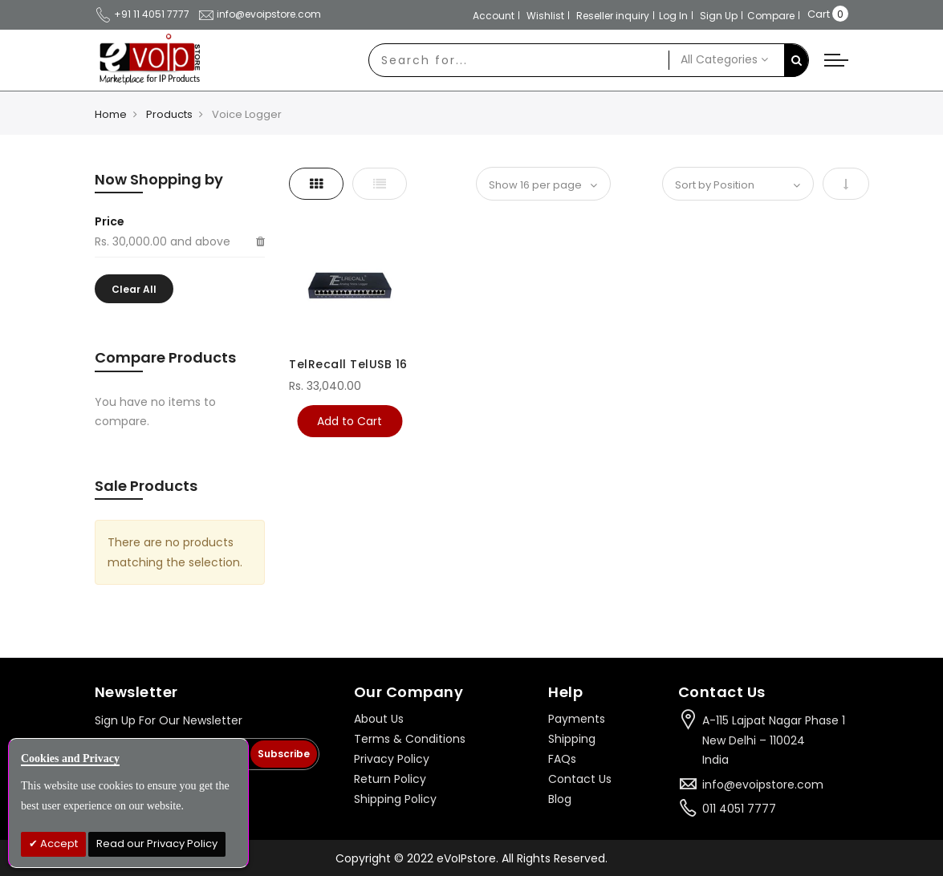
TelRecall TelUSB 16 (348, 364)
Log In (673, 15)
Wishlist (545, 15)
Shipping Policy (395, 799)
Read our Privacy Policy (156, 843)
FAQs (562, 759)
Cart (818, 14)
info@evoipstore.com (259, 14)
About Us (379, 719)
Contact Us (580, 779)
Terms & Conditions (409, 739)
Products (169, 114)
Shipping (571, 739)
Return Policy (390, 779)
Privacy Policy (391, 759)
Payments (576, 719)
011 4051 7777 (739, 809)
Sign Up (719, 15)
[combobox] (519, 60)
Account (493, 15)
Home (111, 114)
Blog (559, 799)
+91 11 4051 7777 (142, 14)
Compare (771, 15)
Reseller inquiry (612, 15)
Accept (58, 843)
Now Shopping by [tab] (159, 179)
